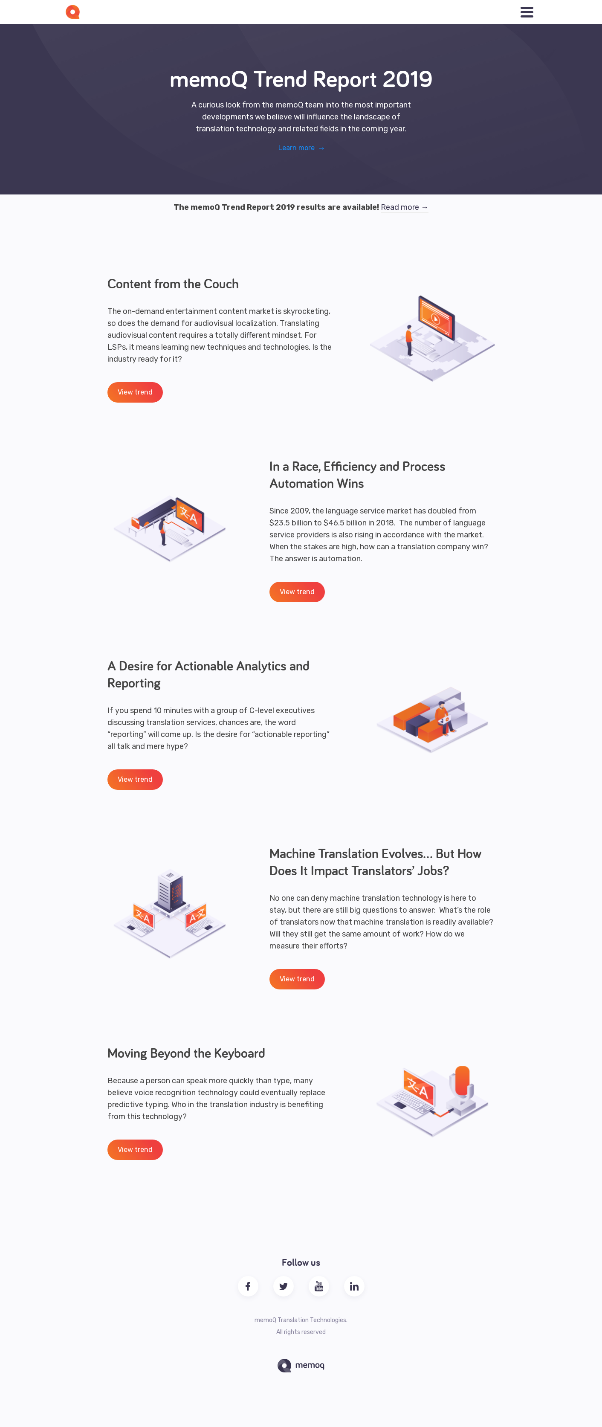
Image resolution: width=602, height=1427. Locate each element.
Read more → (404, 207)
